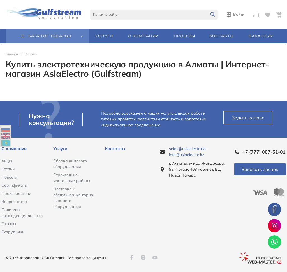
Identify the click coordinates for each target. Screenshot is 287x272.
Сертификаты (14, 185)
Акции (7, 160)
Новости (9, 177)
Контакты (115, 148)
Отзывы (8, 223)
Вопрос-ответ (14, 201)
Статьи (8, 169)
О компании (14, 148)
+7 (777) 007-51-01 (264, 152)
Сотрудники (12, 231)
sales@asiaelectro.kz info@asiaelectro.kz (188, 151)
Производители (16, 193)
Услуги (60, 148)
